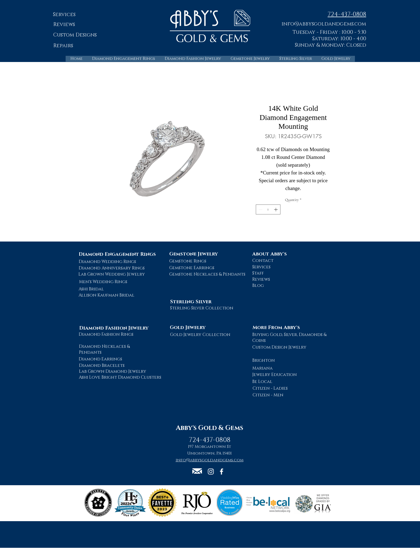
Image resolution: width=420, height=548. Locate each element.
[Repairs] (63, 46)
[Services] (64, 15)
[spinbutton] (268, 209)
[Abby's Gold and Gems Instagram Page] (211, 471)
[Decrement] (260, 209)
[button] (324, 23)
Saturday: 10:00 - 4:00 (339, 38)
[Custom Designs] (75, 35)
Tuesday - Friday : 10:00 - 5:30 (329, 32)
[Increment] (276, 209)
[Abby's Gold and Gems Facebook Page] (222, 471)
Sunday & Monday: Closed (330, 45)
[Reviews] (64, 25)
